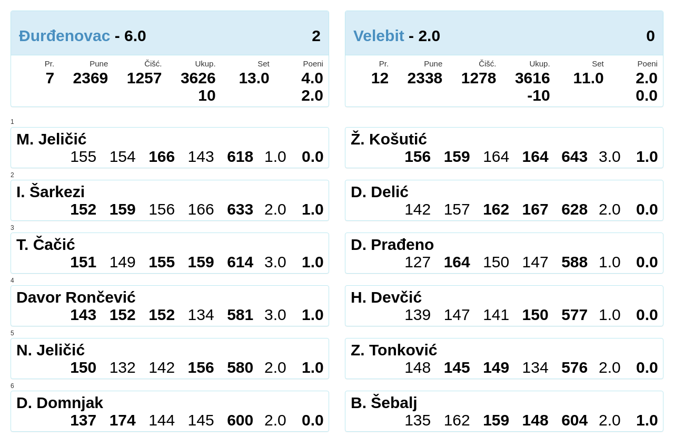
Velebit (378, 35)
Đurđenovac (64, 35)
